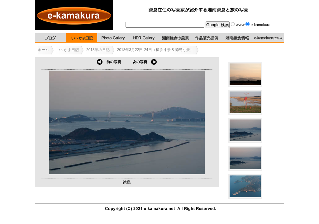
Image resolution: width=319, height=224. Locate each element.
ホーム (43, 50)
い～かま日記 (67, 50)
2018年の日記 (98, 50)
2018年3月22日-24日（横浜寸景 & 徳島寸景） (155, 50)
